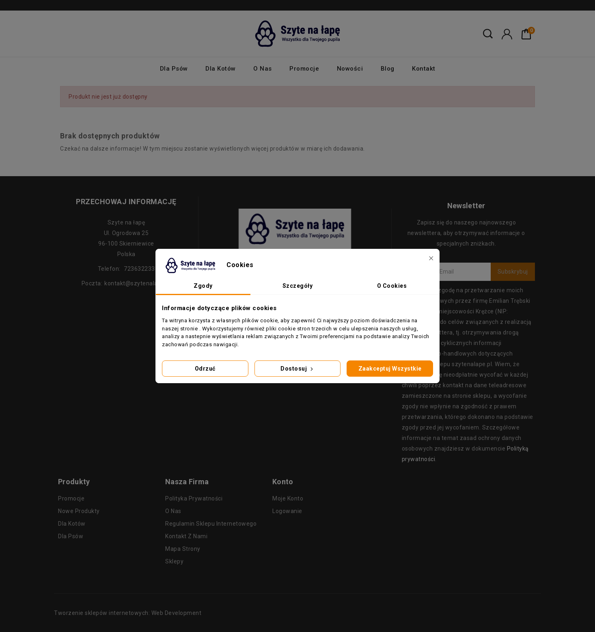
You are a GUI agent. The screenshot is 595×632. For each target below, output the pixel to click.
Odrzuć (205, 368)
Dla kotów (220, 68)
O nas (262, 68)
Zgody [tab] (203, 286)
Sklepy (174, 561)
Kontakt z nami (186, 536)
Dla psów (174, 68)
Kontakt (423, 68)
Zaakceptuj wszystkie (390, 368)
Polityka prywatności (193, 498)
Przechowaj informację (126, 201)
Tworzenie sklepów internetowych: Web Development (127, 613)
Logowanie (287, 511)
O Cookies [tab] (392, 286)
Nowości (350, 68)
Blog (388, 68)
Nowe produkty (79, 511)
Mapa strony (182, 549)
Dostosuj (297, 368)
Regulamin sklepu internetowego (211, 523)
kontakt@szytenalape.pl (137, 283)
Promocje (304, 68)
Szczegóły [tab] (297, 286)
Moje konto (287, 498)
